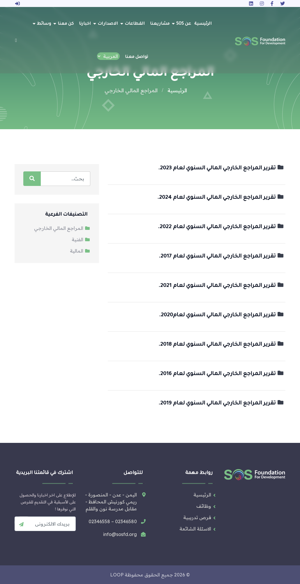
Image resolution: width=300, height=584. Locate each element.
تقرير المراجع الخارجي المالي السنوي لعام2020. (221, 315)
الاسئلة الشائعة (195, 529)
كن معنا (66, 24)
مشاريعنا (160, 24)
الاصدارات (108, 24)
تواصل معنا (136, 57)
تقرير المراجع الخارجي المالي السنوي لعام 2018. (221, 345)
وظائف (203, 506)
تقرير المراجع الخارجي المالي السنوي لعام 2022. (221, 227)
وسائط (44, 24)
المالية (80, 251)
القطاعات (135, 24)
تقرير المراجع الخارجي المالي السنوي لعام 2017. (221, 257)
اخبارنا (85, 24)
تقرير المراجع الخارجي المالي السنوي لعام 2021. (221, 286)
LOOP (116, 575)
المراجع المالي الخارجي (62, 228)
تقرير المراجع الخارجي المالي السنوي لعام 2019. (221, 404)
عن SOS (183, 24)
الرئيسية (203, 24)
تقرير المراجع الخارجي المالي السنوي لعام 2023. (221, 168)
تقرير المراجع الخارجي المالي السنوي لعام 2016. (221, 374)
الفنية (81, 239)
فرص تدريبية (197, 517)
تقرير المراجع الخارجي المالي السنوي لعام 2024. (220, 198)
